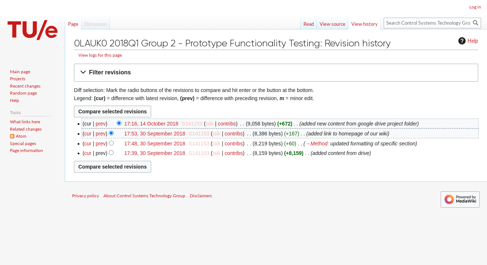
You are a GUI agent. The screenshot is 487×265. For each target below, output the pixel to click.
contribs (227, 124)
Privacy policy (85, 195)
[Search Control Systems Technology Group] (432, 23)
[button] (276, 73)
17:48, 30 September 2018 (154, 143)
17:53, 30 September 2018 (154, 134)
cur (87, 134)
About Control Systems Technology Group (144, 195)
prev (101, 124)
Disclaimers (201, 195)
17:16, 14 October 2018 (151, 124)
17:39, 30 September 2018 (154, 153)
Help (467, 41)
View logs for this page (100, 55)
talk (210, 124)
